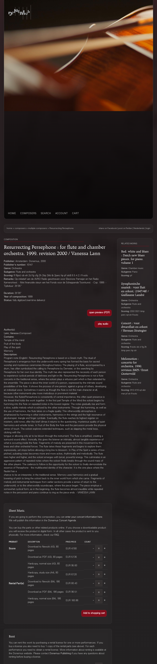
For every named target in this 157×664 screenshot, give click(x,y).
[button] (99, 313)
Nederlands (139, 229)
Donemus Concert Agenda (62, 521)
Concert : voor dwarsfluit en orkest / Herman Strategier (134, 326)
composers (28, 213)
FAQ (56, 535)
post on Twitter (125, 229)
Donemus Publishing (60, 653)
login (148, 229)
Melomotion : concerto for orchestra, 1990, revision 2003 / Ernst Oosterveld (134, 365)
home (12, 213)
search (46, 213)
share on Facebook (108, 229)
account (61, 213)
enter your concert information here (83, 517)
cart (75, 213)
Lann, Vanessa (11, 333)
